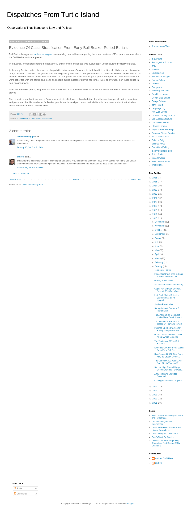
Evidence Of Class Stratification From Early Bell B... (169, 349)
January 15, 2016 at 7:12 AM (30, 147)
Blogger (130, 503)
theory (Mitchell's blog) (162, 151)
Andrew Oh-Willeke (164, 458)
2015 (155, 386)
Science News (158, 144)
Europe (32, 118)
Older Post (136, 179)
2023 (155, 190)
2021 (155, 198)
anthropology (22, 118)
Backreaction (158, 73)
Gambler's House (160, 94)
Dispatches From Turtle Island (53, 14)
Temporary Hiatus (162, 270)
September (160, 234)
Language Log (158, 108)
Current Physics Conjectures (165, 433)
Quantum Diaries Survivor (164, 133)
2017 (155, 214)
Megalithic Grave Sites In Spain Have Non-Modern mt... (168, 275)
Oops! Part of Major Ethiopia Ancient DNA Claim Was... (167, 290)
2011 (155, 403)
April (157, 254)
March (158, 258)
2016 (155, 218)
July (157, 242)
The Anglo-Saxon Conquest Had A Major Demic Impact (168, 316)
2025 (155, 182)
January (159, 266)
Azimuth (155, 69)
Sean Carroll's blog (160, 147)
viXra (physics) (158, 158)
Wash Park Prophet (161, 161)
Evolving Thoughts (160, 90)
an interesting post (43, 54)
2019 (155, 206)
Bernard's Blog (158, 80)
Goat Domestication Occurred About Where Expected (168, 335)
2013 (155, 395)
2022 (155, 194)
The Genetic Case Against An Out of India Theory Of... (168, 362)
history (38, 118)
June (157, 246)
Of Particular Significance (163, 115)
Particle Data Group (161, 122)
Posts (18, 488)
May (157, 250)
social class (47, 118)
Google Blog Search (161, 98)
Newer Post (15, 179)
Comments (20, 494)
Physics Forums (159, 126)
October (159, 230)
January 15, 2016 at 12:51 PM (30, 168)
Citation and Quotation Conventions (162, 422)
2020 (155, 202)
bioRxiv (155, 83)
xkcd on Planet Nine (163, 304)
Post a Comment (21, 173)
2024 (155, 186)
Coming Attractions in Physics (168, 380)
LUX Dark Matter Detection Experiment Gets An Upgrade (166, 297)
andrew (20, 157)
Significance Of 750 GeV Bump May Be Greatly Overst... (168, 355)
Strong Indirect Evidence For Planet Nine (167, 309)
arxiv (154, 66)
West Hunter (157, 165)
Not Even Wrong (159, 112)
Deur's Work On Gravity (163, 437)
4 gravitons (157, 59)
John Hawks (157, 105)
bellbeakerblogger (26, 136)
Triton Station (158, 154)
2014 (155, 390)
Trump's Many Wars (161, 46)
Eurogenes (157, 87)
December (160, 222)
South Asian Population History (168, 284)
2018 (155, 210)
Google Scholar (159, 101)
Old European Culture (162, 119)
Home (76, 179)
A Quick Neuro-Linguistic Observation (165, 375)
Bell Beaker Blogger (161, 76)
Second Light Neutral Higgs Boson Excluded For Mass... (168, 368)
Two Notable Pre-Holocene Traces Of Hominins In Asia (168, 322)
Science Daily (158, 140)
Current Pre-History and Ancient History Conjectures (166, 428)
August (158, 238)
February (159, 262)
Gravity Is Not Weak (163, 280)
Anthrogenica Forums (162, 62)
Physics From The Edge (163, 129)
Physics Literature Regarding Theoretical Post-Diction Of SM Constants (166, 443)
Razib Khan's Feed (160, 136)
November (160, 226)
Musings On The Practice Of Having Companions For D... (168, 329)
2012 (155, 399)
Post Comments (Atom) (32, 185)
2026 (155, 178)
